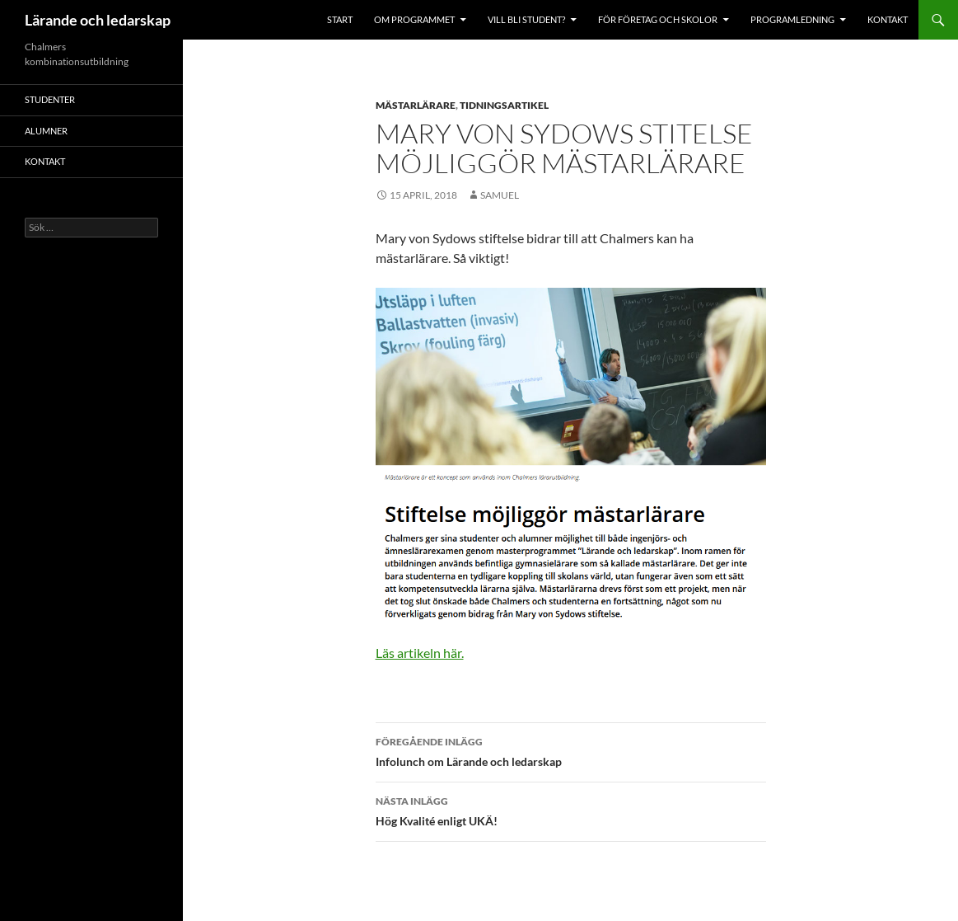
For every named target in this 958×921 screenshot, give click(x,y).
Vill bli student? (526, 19)
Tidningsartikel (504, 105)
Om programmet (414, 19)
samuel (499, 195)
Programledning (792, 19)
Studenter (50, 99)
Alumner (46, 130)
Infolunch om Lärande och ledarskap (571, 750)
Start (340, 19)
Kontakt (887, 19)
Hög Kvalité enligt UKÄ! (571, 810)
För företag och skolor (657, 19)
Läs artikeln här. (420, 652)
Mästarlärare (416, 105)
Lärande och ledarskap (98, 20)
